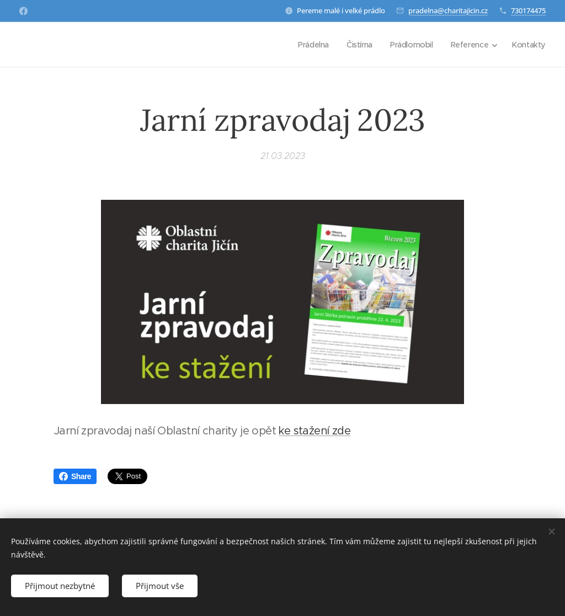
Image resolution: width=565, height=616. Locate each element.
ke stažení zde (314, 431)
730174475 (528, 10)
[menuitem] (308, 45)
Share (75, 476)
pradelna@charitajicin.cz (448, 10)
